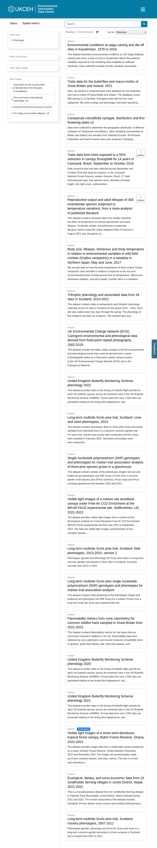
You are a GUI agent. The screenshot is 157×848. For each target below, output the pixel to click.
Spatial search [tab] (31, 23)
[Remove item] (12, 40)
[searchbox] (10, 46)
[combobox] (33, 40)
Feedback (154, 349)
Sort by (110, 32)
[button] (97, 32)
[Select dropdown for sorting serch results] (131, 32)
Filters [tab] (13, 23)
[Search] (144, 24)
